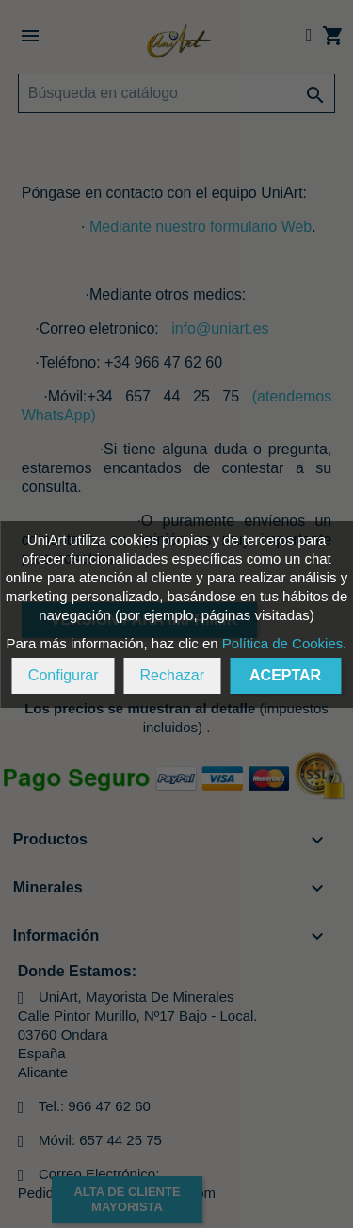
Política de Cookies (282, 643)
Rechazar (172, 675)
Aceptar (285, 675)
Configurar (63, 675)
